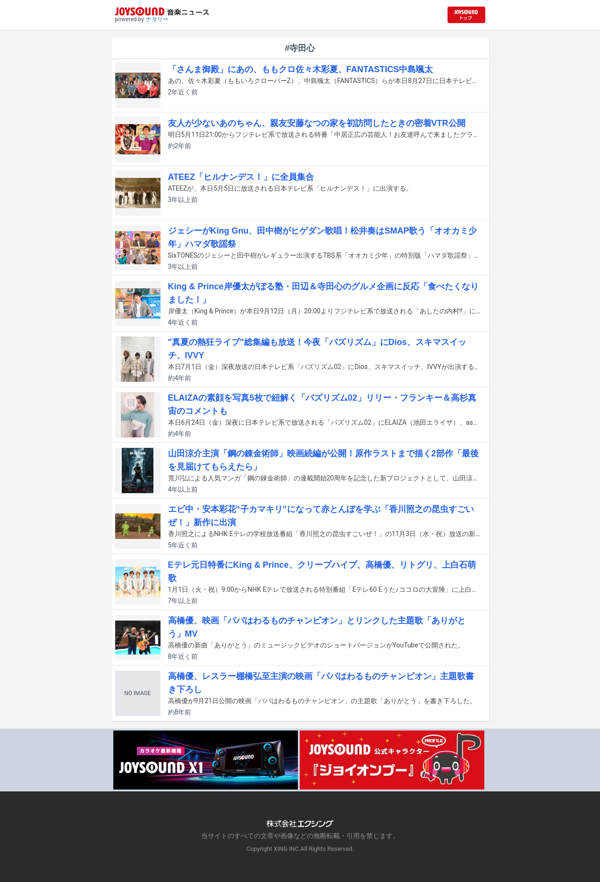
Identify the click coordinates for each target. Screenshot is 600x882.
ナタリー (157, 19)
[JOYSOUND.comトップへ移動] (466, 15)
